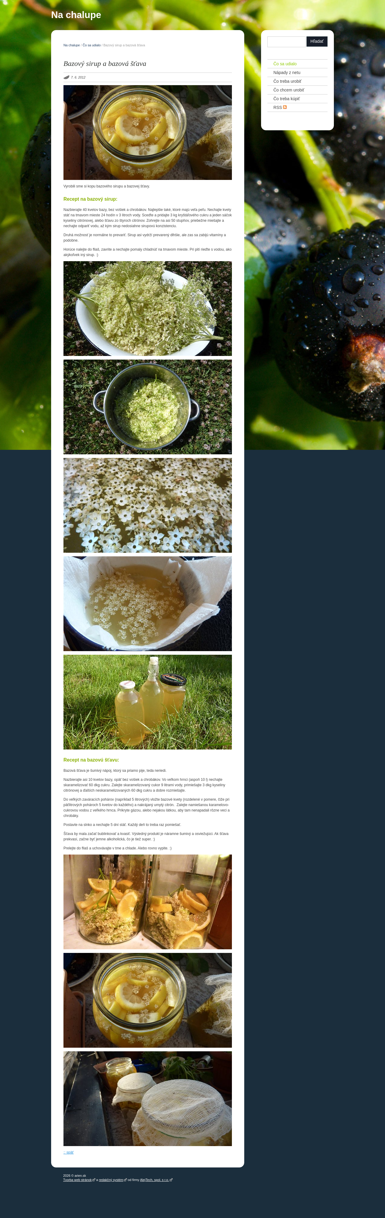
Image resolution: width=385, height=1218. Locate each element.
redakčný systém (111, 1180)
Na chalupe (76, 16)
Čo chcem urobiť (288, 90)
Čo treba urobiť (287, 81)
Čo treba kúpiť (286, 98)
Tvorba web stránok (77, 1180)
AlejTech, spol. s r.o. (154, 1180)
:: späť (68, 1152)
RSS (280, 107)
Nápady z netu (286, 72)
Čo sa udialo (92, 45)
